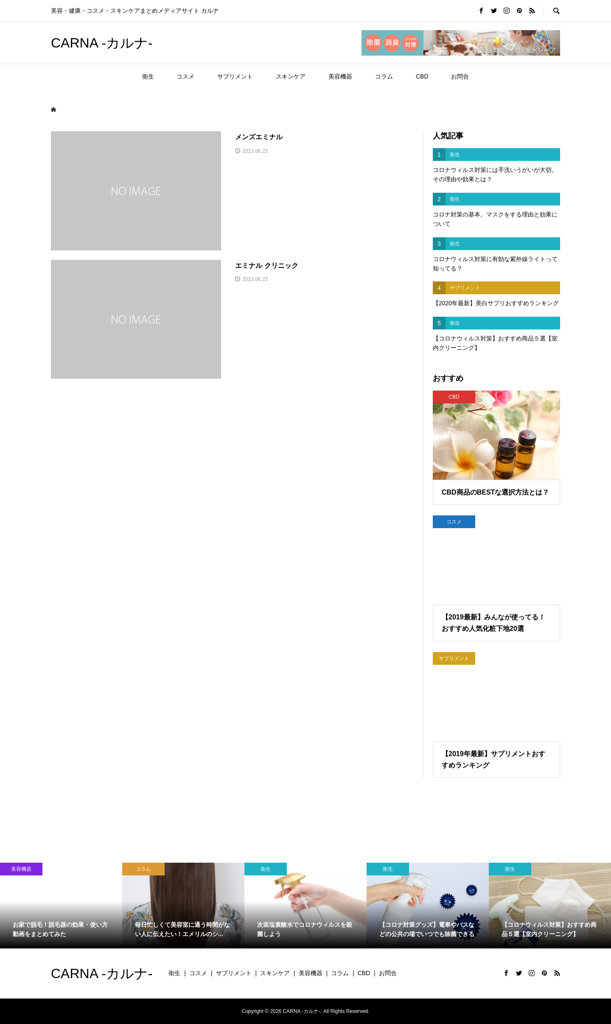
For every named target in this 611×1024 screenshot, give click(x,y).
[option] (61, 905)
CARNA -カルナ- (101, 43)
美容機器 (340, 76)
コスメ (185, 76)
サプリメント (235, 76)
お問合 (460, 76)
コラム (384, 76)
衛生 (148, 76)
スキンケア (291, 76)
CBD (422, 76)
